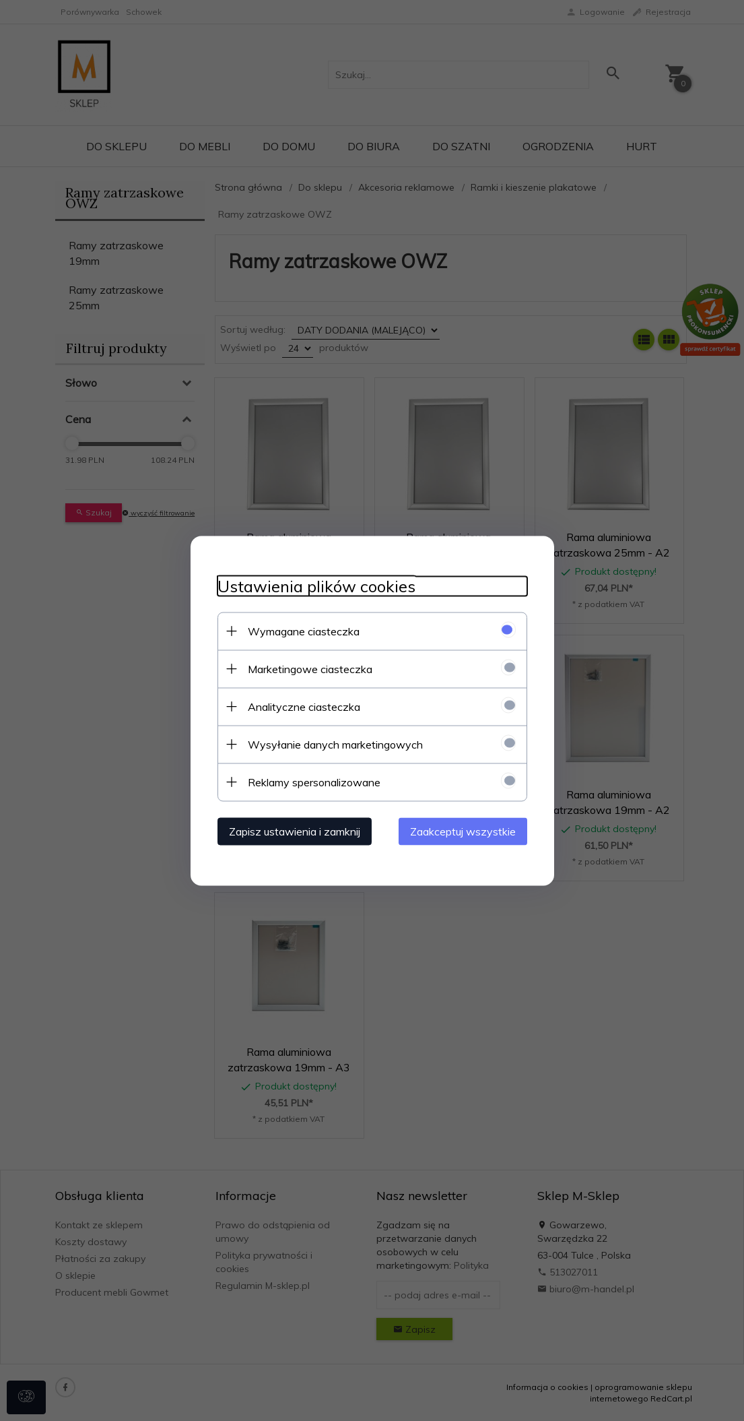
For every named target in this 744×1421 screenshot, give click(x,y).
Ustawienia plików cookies (316, 586)
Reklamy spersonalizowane (314, 781)
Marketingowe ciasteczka (310, 668)
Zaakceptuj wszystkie (463, 831)
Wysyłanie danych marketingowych (335, 744)
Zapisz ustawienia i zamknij (294, 831)
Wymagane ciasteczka (304, 630)
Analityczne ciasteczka (304, 706)
